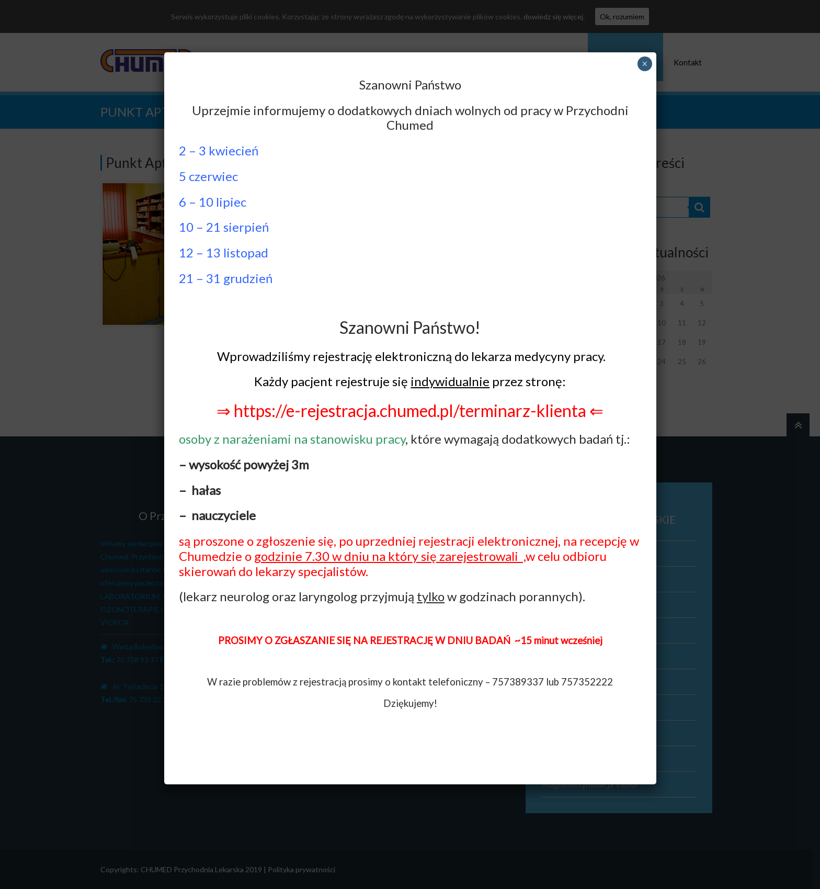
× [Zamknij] (644, 64)
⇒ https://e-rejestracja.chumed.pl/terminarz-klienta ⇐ (410, 410)
